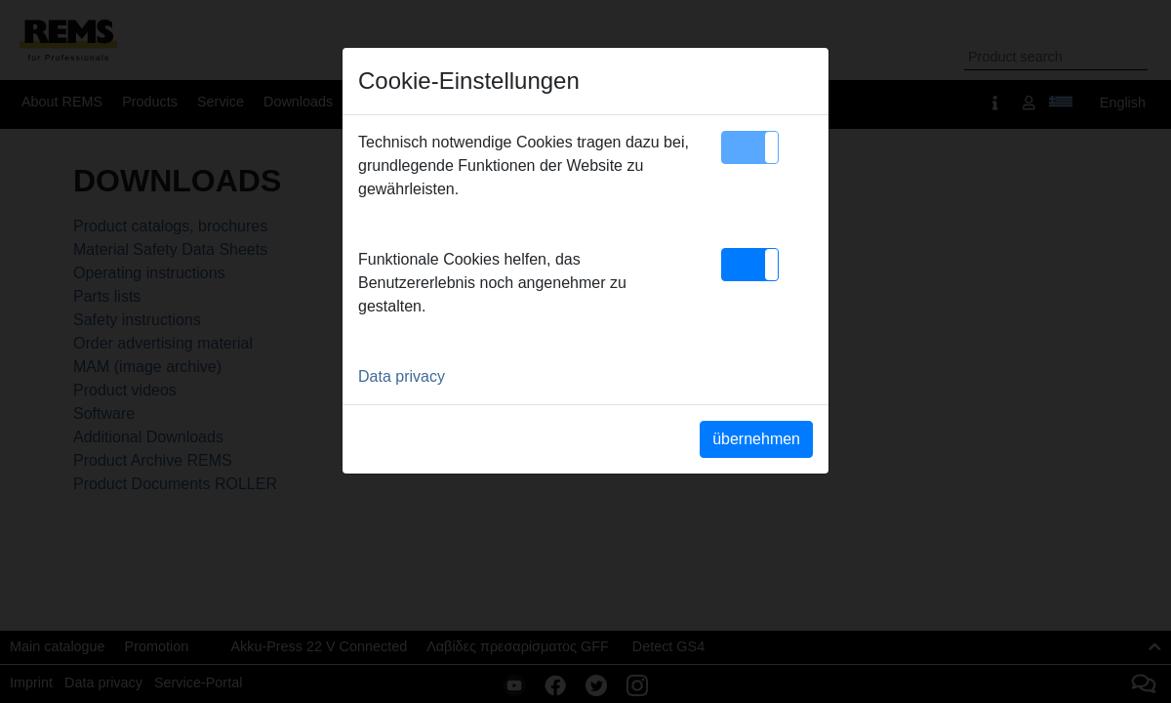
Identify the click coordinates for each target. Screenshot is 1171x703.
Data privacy (401, 376)
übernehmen (756, 439)
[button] (750, 147)
